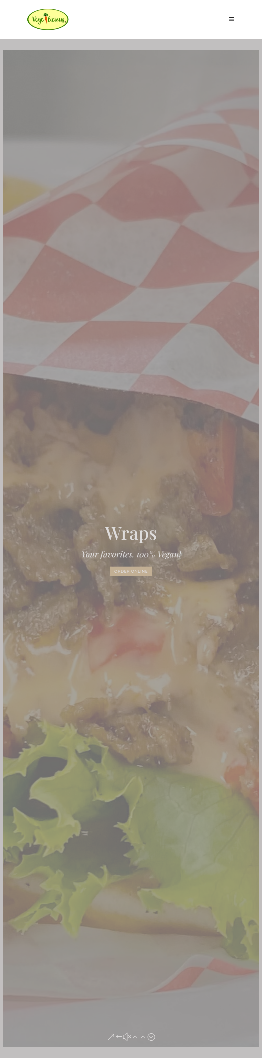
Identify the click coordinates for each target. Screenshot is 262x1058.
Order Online (131, 571)
